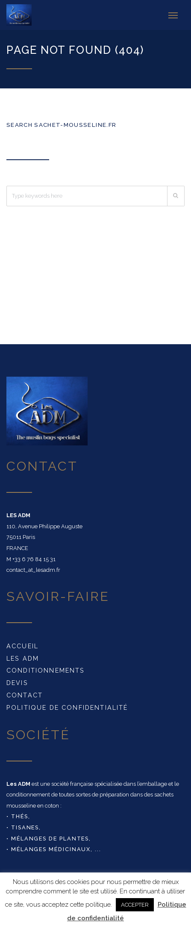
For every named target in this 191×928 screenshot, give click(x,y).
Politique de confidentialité (67, 707)
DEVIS (17, 682)
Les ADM (22, 658)
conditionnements (45, 670)
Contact (24, 695)
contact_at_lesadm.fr (33, 570)
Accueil (22, 646)
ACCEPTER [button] (135, 905)
